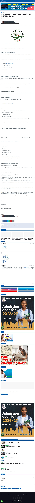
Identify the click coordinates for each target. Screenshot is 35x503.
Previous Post (2, 283)
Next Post (33, 283)
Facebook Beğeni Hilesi (5, 256)
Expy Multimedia (17, 478)
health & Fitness (17, 484)
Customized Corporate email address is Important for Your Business (17, 239)
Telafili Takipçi (4, 247)
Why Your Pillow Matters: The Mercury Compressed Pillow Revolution (29, 239)
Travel (19, 488)
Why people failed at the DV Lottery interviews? (12, 442)
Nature (8, 488)
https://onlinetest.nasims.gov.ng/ (8, 103)
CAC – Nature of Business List (9, 457)
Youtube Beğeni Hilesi (5, 255)
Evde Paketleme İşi (5, 246)
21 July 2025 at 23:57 (32, 243)
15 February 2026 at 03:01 (31, 265)
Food (5, 488)
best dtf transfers (26, 267)
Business (4, 12)
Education (17, 477)
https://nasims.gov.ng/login (9, 63)
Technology (16, 488)
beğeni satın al (4, 245)
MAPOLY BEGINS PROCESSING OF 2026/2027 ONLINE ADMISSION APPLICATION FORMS (12, 463)
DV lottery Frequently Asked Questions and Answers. (12, 446)
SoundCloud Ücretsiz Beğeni (6, 258)
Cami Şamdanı (4, 261)
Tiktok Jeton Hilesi (5, 260)
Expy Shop (17, 479)
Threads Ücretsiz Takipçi (5, 259)
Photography (17, 481)
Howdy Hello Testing (3, 466)
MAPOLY (17, 480)
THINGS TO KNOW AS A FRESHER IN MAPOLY (11, 453)
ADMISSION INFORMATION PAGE (5, 469)
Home (1, 12)
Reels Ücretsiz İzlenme (5, 257)
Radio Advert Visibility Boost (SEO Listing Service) (5, 239)
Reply (3, 250)
